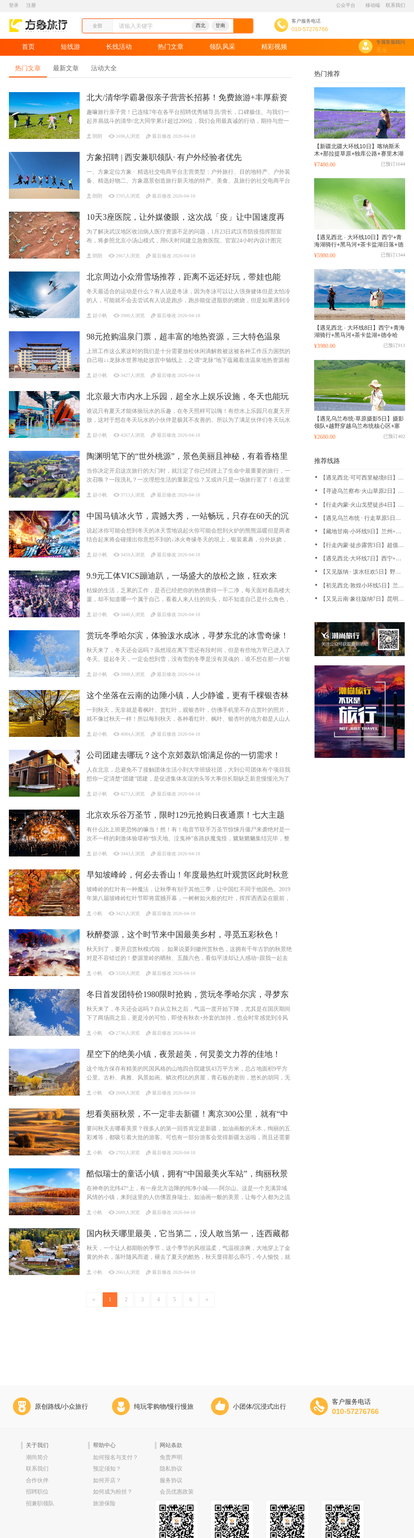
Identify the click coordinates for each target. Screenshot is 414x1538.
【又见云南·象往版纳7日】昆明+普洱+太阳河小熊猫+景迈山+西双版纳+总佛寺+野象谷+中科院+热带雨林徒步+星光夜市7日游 (360, 599)
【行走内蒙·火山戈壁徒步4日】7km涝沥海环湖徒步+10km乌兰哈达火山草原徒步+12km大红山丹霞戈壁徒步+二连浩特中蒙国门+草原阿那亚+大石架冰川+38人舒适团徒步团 (362, 505)
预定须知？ (107, 1469)
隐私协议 (171, 1469)
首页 (28, 46)
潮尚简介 (37, 1457)
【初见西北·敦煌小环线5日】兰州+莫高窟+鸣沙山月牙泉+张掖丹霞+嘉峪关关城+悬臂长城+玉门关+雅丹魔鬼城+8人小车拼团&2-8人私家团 (362, 586)
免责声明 (171, 1457)
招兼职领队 (40, 1503)
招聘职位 (37, 1492)
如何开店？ (107, 1480)
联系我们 (395, 5)
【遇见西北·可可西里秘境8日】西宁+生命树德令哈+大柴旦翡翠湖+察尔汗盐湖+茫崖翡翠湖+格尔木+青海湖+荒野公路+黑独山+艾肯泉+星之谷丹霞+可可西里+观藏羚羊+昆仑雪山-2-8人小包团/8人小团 (362, 478)
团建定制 (138, 63)
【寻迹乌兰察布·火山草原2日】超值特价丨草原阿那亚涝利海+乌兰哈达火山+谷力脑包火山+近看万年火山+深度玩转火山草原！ (362, 491)
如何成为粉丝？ (113, 1492)
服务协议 (171, 1480)
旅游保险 (104, 1503)
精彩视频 (274, 46)
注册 (31, 5)
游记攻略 (35, 63)
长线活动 (119, 46)
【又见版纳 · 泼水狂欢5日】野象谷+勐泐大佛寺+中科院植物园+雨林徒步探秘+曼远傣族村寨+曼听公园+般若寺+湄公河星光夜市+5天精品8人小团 (361, 572)
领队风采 (222, 46)
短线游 (70, 46)
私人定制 (86, 63)
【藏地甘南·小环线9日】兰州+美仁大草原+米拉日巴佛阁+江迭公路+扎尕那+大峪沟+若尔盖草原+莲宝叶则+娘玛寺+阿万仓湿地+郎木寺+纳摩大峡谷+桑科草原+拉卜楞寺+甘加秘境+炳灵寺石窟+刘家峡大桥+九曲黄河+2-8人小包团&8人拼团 (361, 531)
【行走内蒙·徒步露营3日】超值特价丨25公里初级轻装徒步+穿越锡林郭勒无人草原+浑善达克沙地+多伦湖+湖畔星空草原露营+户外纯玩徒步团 (362, 545)
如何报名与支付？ (115, 1457)
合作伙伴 (37, 1480)
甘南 (220, 25)
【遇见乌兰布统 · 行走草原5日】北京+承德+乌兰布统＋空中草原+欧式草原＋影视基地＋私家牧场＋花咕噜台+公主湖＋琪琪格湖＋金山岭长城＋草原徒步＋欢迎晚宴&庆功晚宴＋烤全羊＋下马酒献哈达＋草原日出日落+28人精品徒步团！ (362, 518)
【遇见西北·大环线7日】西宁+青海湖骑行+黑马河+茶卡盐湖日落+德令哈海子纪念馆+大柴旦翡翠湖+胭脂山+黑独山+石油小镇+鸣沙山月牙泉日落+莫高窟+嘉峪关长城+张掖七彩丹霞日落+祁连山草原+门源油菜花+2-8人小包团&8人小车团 (361, 558)
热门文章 (171, 46)
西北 (200, 25)
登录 (14, 5)
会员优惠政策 (177, 1492)
